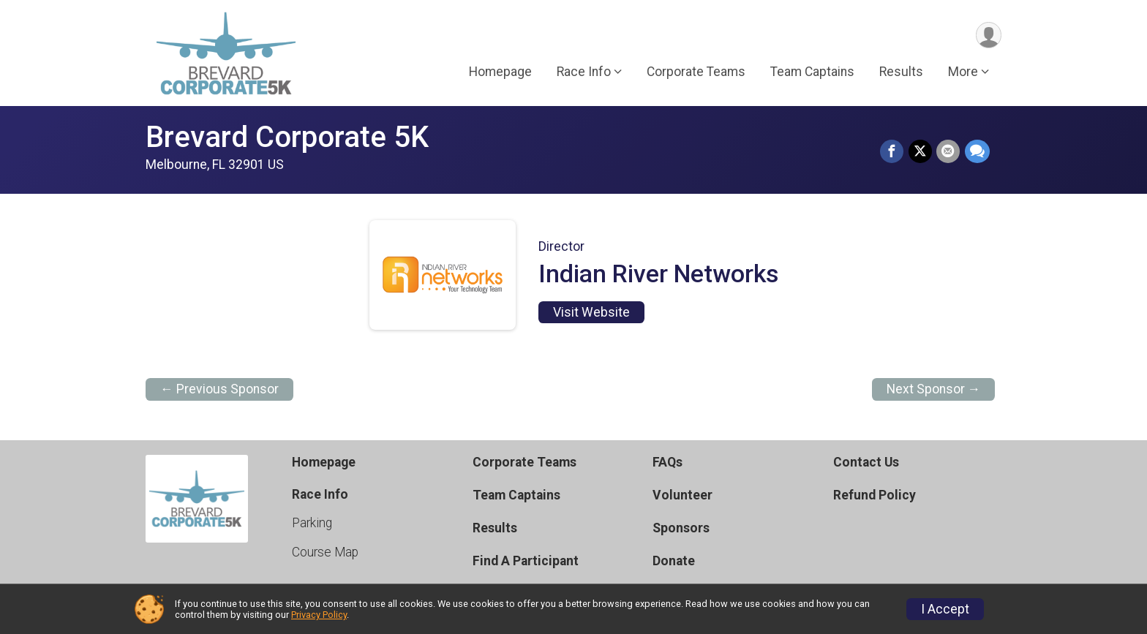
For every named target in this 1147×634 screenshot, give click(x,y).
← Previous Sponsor (219, 389)
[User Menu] (987, 35)
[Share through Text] (977, 152)
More (963, 72)
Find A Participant (526, 561)
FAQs (667, 462)
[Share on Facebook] (893, 152)
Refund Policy (874, 495)
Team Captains (812, 72)
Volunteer (682, 495)
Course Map (325, 552)
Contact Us (866, 462)
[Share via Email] (948, 152)
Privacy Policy (319, 614)
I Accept (945, 609)
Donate (674, 561)
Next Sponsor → (934, 389)
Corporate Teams (696, 72)
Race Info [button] (584, 72)
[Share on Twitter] (921, 152)
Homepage (500, 72)
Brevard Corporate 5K (287, 137)
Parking (312, 523)
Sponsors (681, 528)
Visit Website (591, 312)
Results (901, 72)
